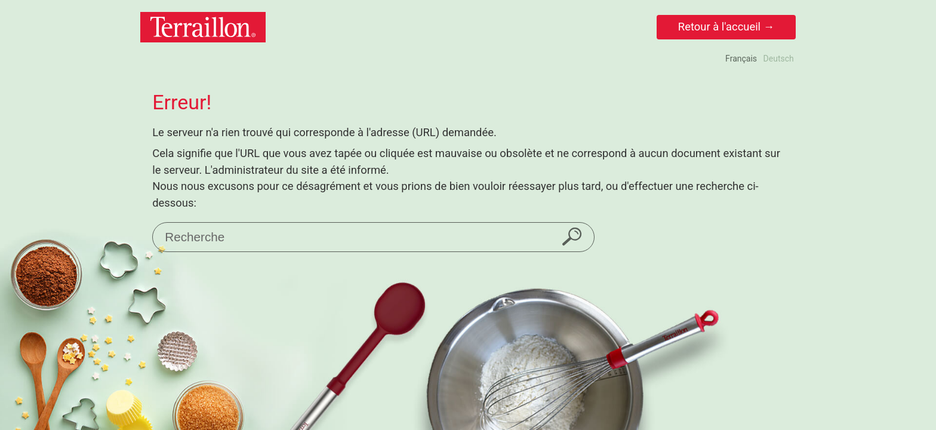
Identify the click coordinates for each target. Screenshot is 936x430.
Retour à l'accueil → (726, 26)
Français (741, 58)
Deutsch (778, 58)
